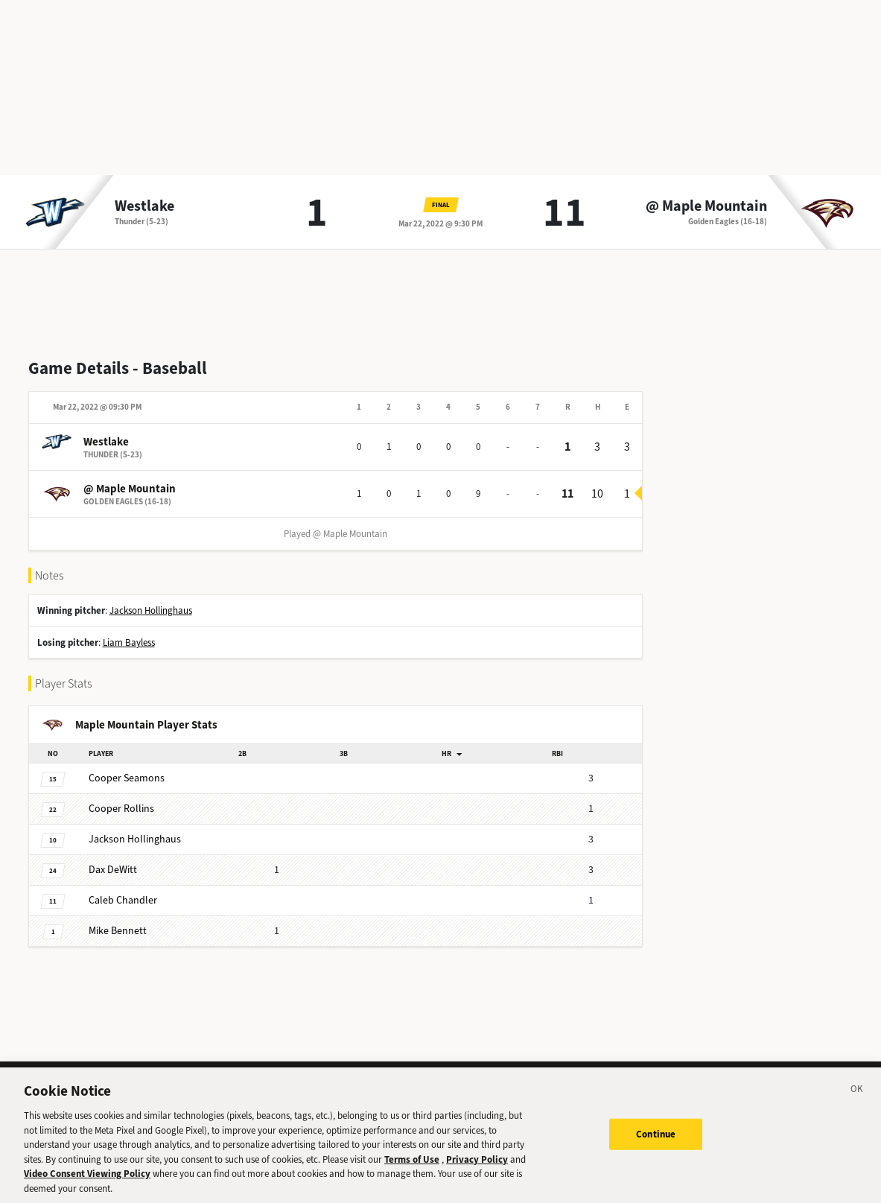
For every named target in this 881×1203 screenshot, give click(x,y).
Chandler (123, 900)
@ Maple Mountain (706, 206)
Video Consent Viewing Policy (87, 1184)
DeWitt (113, 870)
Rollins (121, 809)
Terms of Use (411, 1170)
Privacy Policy (477, 1170)
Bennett (118, 931)
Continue (655, 1145)
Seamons (127, 778)
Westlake (144, 206)
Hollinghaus (135, 839)
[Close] (857, 1102)
